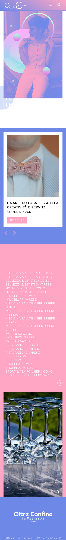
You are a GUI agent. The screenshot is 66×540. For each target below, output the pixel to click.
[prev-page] (7, 233)
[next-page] (59, 493)
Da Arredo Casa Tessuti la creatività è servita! (32, 205)
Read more (17, 220)
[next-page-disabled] (16, 233)
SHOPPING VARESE (22, 212)
